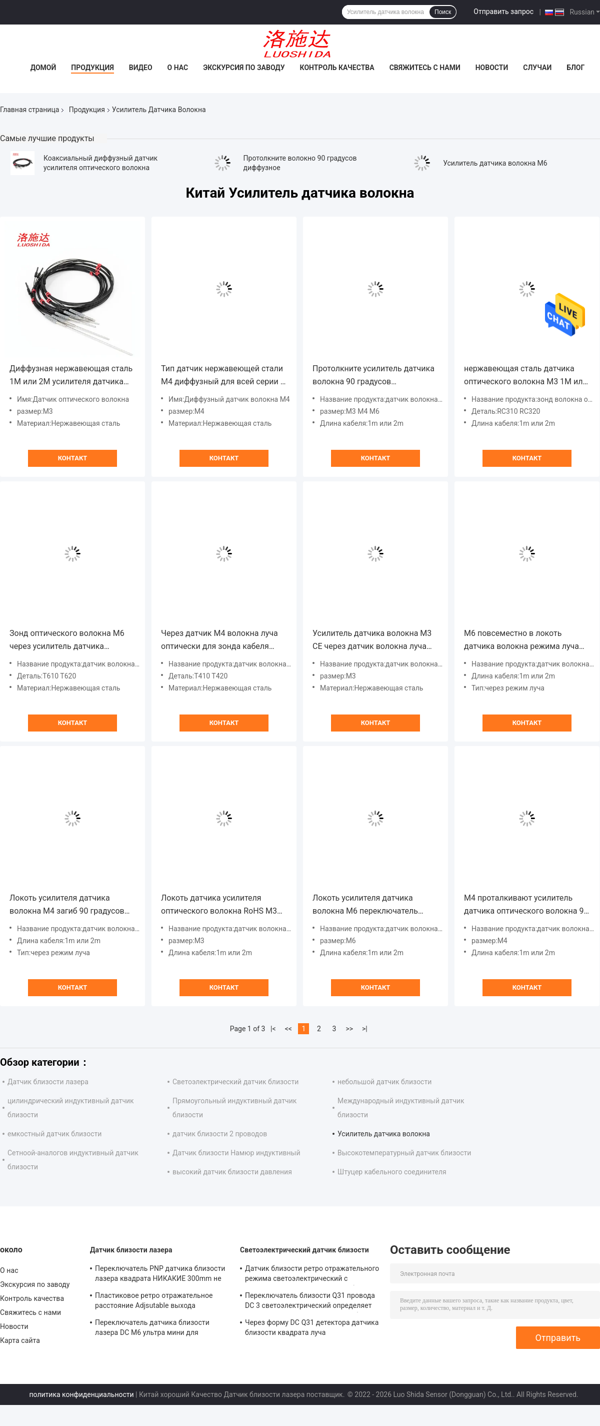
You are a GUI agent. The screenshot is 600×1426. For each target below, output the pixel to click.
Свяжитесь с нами (425, 68)
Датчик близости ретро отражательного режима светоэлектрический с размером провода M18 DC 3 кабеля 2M (312, 1274)
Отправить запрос (504, 12)
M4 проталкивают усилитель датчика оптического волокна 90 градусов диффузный (526, 905)
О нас (178, 68)
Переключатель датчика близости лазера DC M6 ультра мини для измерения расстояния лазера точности (162, 1328)
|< (273, 1029)
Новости (492, 68)
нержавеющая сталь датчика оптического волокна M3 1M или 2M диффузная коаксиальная (526, 376)
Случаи (537, 68)
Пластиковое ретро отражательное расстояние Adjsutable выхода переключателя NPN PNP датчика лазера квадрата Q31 (154, 1301)
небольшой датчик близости (385, 1082)
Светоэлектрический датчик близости (235, 1082)
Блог (575, 68)
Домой (43, 68)
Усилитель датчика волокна (384, 1134)
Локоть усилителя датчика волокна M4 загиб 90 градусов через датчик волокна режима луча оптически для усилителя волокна (67, 905)
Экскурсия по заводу (243, 68)
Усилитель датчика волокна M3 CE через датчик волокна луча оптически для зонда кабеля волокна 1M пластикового (372, 640)
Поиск (442, 12)
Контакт (73, 458)
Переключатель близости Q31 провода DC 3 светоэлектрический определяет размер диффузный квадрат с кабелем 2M (310, 1301)
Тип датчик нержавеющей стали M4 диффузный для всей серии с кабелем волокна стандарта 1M (222, 376)
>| (365, 1029)
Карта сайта (20, 1340)
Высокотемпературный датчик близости (404, 1153)
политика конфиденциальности (81, 1394)
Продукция (92, 68)
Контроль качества (337, 68)
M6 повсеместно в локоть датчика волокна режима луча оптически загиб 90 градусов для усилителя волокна (526, 640)
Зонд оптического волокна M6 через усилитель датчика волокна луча (67, 640)
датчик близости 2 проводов (219, 1134)
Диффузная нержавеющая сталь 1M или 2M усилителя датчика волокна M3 (71, 376)
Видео (140, 68)
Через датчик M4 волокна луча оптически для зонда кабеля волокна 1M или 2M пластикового (219, 640)
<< (288, 1029)
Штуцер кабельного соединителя (392, 1172)
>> (349, 1029)
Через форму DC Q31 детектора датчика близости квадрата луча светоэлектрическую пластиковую (312, 1328)
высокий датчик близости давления (232, 1172)
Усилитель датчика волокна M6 (495, 163)
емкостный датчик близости (55, 1134)
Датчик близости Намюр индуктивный (236, 1153)
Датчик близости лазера (48, 1082)
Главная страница (29, 110)
